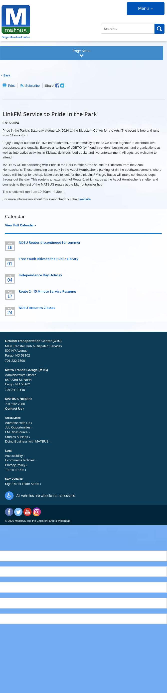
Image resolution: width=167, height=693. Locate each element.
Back (7, 75)
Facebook (9, 511)
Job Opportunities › (19, 427)
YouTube (27, 511)
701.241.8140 (15, 390)
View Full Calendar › (20, 225)
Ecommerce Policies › (21, 460)
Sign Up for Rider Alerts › (23, 484)
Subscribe (32, 86)
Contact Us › (14, 408)
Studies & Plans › (17, 437)
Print (11, 86)
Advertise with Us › (18, 423)
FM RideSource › (17, 432)
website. (86, 199)
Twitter (18, 511)
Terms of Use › (15, 470)
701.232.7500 (15, 361)
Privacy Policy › (16, 465)
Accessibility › (15, 456)
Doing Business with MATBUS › (28, 441)
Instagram (36, 511)
